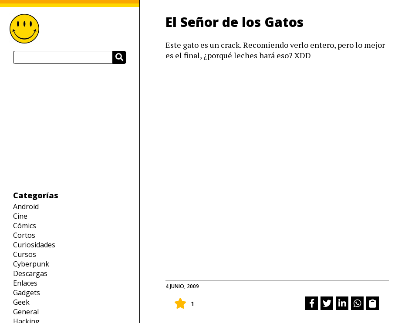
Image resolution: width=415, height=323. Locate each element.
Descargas (30, 273)
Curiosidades (34, 245)
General (26, 311)
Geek (21, 302)
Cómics (24, 225)
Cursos (24, 254)
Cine (20, 216)
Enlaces (25, 283)
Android (26, 206)
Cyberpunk (31, 264)
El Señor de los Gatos (234, 22)
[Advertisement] (69, 127)
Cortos (24, 235)
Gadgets (26, 292)
